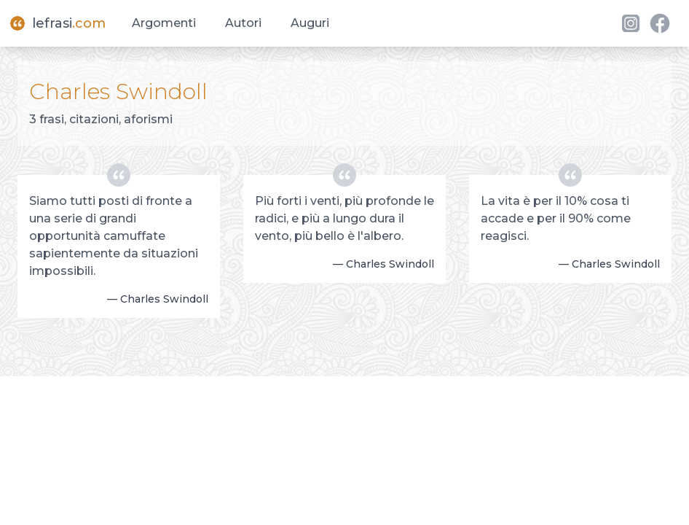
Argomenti (164, 23)
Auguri (310, 23)
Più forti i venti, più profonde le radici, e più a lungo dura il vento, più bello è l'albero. (344, 218)
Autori (243, 23)
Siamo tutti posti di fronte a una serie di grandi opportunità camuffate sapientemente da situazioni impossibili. (113, 236)
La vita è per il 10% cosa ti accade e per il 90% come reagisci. (556, 218)
